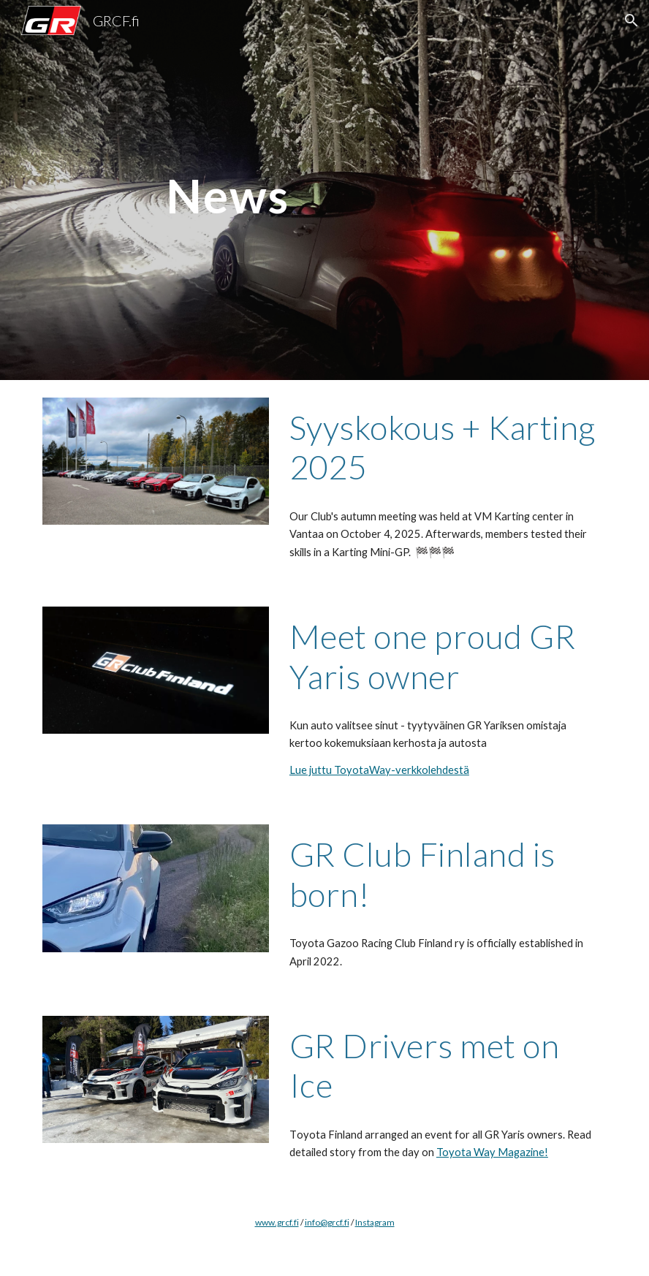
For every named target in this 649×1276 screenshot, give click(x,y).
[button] (631, 20)
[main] (228, 190)
